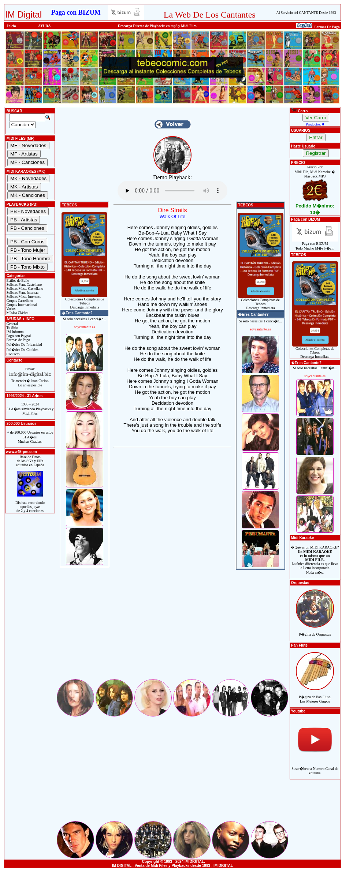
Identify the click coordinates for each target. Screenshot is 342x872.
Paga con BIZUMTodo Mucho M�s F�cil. (315, 244)
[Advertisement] (172, 627)
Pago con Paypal (18, 336)
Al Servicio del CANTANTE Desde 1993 (306, 13)
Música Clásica (17, 313)
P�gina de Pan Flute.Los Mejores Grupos (315, 695)
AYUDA (44, 26)
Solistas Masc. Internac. (23, 297)
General (11, 324)
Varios (10, 309)
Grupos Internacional (21, 305)
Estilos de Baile (17, 280)
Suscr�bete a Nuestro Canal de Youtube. (314, 767)
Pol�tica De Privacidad (23, 345)
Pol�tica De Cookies (21, 350)
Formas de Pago (17, 340)
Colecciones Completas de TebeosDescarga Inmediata (84, 301)
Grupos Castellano (19, 301)
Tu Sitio (11, 328)
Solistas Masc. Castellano (24, 289)
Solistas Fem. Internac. (22, 293)
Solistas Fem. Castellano (23, 284)
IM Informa (14, 332)
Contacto (12, 354)
